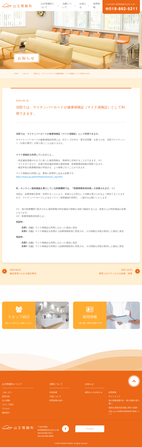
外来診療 (53, 392)
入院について (55, 396)
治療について (67, 5)
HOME (16, 73)
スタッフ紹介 (8, 404)
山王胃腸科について (47, 5)
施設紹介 (6, 412)
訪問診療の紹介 (56, 400)
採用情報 (96, 5)
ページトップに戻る (139, 378)
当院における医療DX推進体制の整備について (124, 412)
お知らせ (82, 5)
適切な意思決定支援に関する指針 (123, 408)
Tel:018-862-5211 (45, 433)
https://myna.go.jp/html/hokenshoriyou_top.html (39, 177)
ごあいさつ (7, 392)
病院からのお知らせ (93, 392)
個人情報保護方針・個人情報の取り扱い (124, 402)
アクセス (6, 408)
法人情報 (6, 400)
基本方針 (6, 396)
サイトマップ (114, 396)
